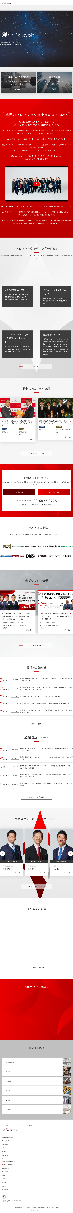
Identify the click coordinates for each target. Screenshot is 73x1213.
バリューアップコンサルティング (10, 1148)
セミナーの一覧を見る (36, 645)
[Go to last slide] (28, 64)
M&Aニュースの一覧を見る (36, 797)
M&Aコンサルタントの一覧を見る (36, 887)
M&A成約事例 (5, 1168)
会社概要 (4, 1175)
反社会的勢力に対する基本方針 (38, 1207)
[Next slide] (44, 64)
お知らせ (4, 1179)
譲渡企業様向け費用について (9, 1161)
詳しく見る (36, 366)
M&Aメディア (5, 1140)
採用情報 (4, 1182)
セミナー (4, 1151)
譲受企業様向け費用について (9, 1164)
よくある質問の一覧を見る (36, 968)
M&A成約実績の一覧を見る (36, 453)
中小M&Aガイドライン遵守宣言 (53, 1207)
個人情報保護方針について (19, 1207)
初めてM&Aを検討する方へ (8, 1137)
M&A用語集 (5, 1171)
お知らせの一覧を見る (36, 724)
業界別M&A (5, 1144)
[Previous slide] (2, 421)
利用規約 (28, 1207)
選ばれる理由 (5, 1155)
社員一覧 (4, 1186)
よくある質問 (5, 1189)
